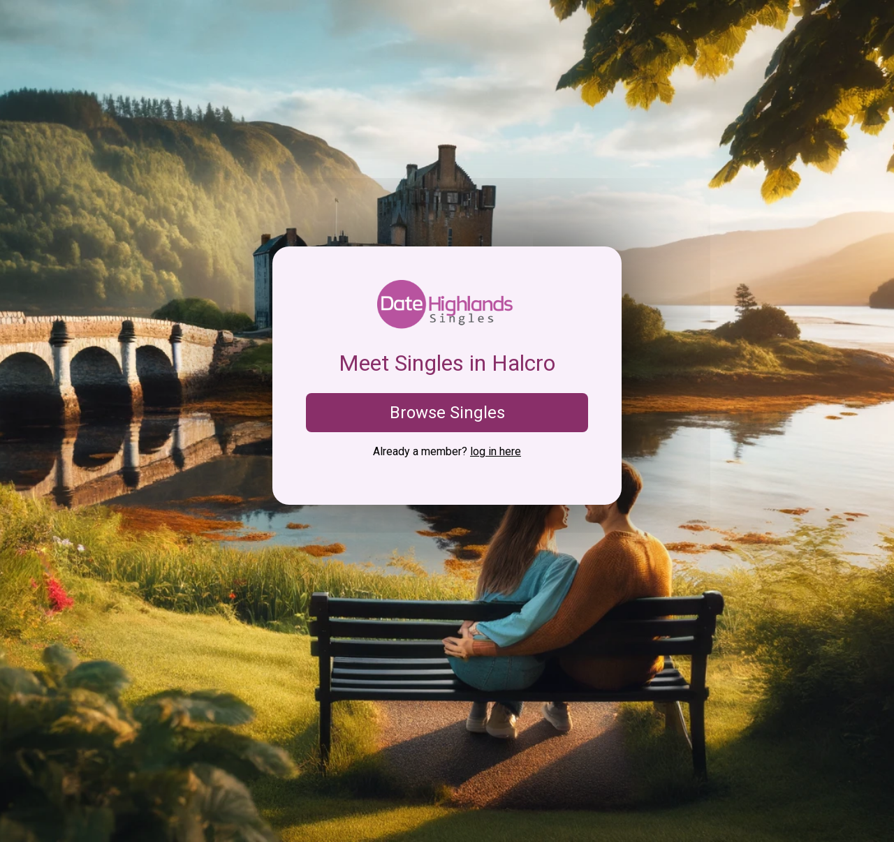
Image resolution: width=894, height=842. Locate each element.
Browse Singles (447, 412)
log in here (495, 451)
